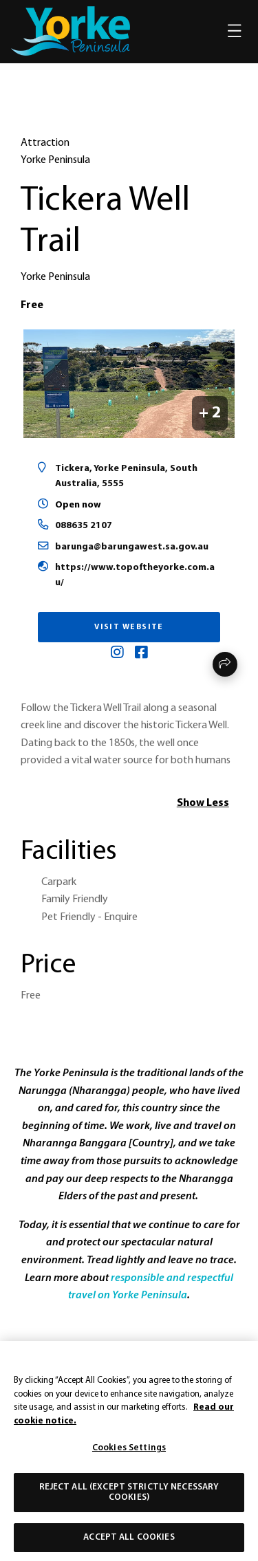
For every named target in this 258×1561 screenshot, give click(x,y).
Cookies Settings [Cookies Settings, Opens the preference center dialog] (129, 1453)
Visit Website (129, 627)
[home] (70, 31)
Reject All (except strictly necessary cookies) (129, 1498)
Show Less (203, 803)
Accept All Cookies (128, 1542)
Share (225, 664)
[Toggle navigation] (234, 31)
